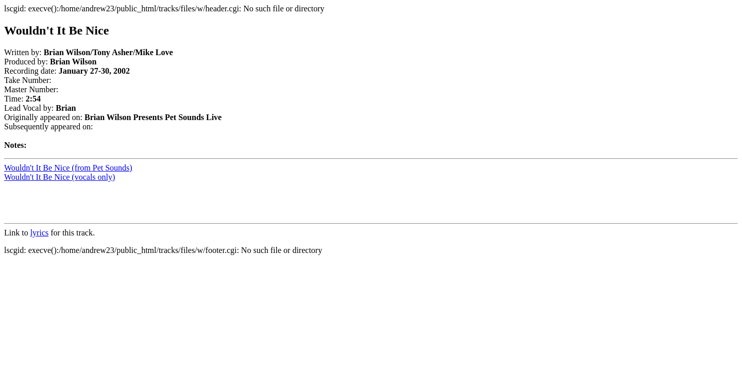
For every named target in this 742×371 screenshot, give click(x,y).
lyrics (39, 232)
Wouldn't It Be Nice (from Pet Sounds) (68, 167)
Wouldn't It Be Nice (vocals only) (59, 177)
